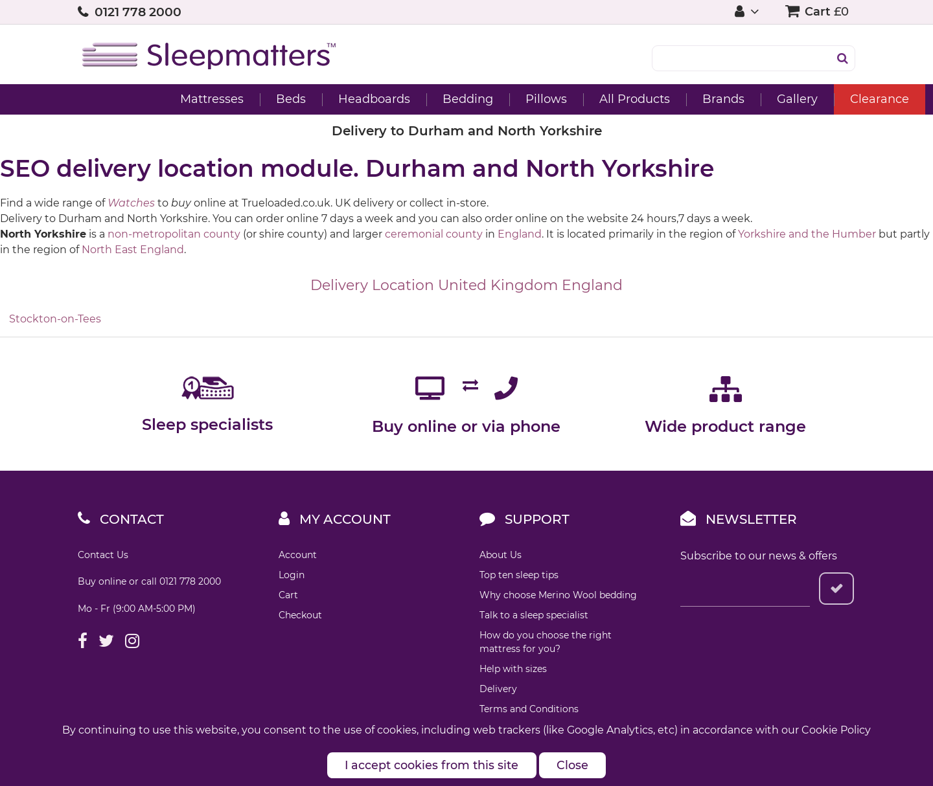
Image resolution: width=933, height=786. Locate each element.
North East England (133, 249)
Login (292, 575)
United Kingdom (498, 285)
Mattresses (134, 99)
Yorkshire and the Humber (807, 234)
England (520, 234)
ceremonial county (434, 234)
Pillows (468, 99)
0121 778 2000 (138, 12)
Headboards (296, 99)
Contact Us (103, 555)
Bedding (390, 99)
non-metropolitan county (174, 234)
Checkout (300, 615)
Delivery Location (372, 285)
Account (298, 555)
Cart (288, 595)
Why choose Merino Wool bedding (558, 595)
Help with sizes (513, 669)
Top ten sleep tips (519, 575)
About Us (500, 555)
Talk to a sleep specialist (533, 615)
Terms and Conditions (529, 709)
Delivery (498, 689)
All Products (557, 99)
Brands (646, 99)
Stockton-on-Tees (55, 319)
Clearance (801, 99)
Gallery (719, 99)
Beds (213, 99)
